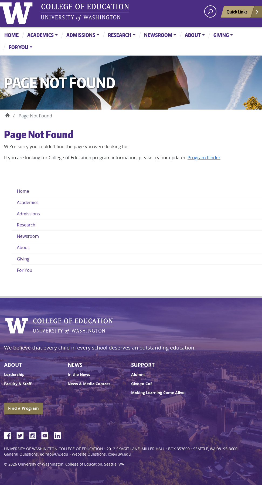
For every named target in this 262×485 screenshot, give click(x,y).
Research (119, 35)
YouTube (47, 434)
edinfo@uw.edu (54, 454)
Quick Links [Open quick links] (243, 13)
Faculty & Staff (17, 383)
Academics (40, 35)
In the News (79, 374)
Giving (221, 35)
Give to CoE (141, 383)
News (75, 364)
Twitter (22, 434)
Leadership (14, 374)
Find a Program (23, 408)
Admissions (80, 35)
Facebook (9, 434)
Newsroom (158, 35)
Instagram (34, 434)
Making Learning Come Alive (157, 392)
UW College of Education (85, 12)
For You (18, 47)
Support (143, 364)
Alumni (138, 374)
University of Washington (17, 12)
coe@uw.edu (119, 454)
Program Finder (204, 157)
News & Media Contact (89, 383)
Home (11, 35)
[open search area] (210, 11)
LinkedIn (59, 434)
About (193, 35)
